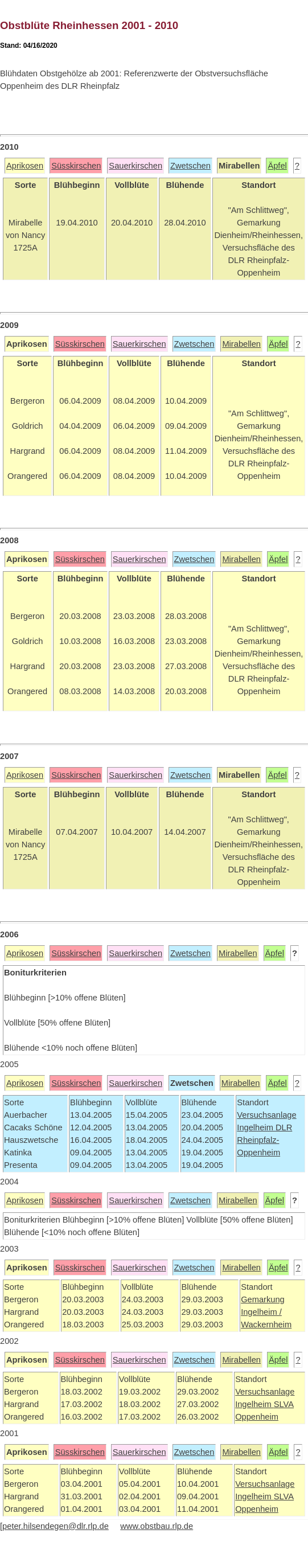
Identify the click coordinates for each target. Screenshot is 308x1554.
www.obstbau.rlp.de (156, 1526)
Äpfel (277, 165)
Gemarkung (263, 1299)
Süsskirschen (76, 165)
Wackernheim (266, 1324)
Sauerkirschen (135, 165)
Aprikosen (24, 165)
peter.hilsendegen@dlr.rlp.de (55, 1526)
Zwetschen (190, 165)
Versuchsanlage (266, 1115)
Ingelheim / (261, 1312)
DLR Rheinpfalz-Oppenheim (264, 1140)
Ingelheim (256, 1127)
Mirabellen (241, 343)
